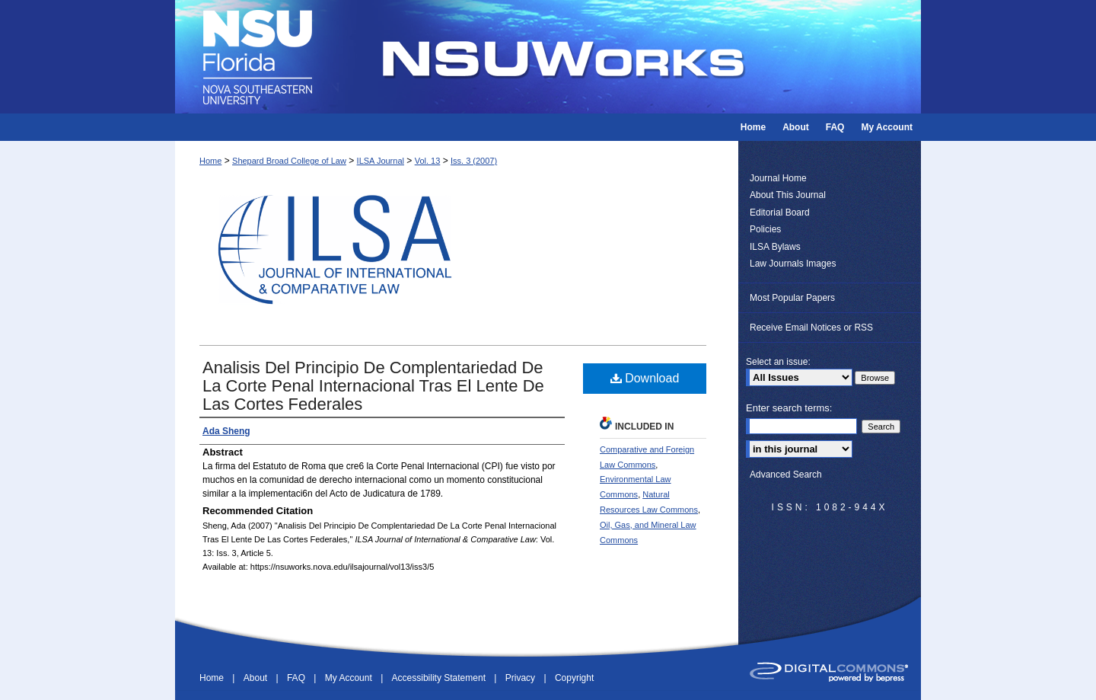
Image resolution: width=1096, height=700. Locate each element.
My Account (349, 678)
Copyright (574, 678)
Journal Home (778, 178)
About (257, 678)
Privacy (521, 678)
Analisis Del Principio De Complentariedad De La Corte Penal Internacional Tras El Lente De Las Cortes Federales (373, 386)
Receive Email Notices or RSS (811, 327)
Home (210, 160)
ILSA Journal (380, 160)
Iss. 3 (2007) (474, 160)
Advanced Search (786, 474)
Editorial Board (780, 212)
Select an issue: (778, 361)
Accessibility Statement (440, 678)
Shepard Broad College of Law (289, 160)
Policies (765, 229)
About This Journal (788, 195)
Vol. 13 (428, 160)
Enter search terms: (789, 408)
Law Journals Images (793, 263)
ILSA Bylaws (775, 246)
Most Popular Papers (792, 297)
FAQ (297, 678)
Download (645, 378)
